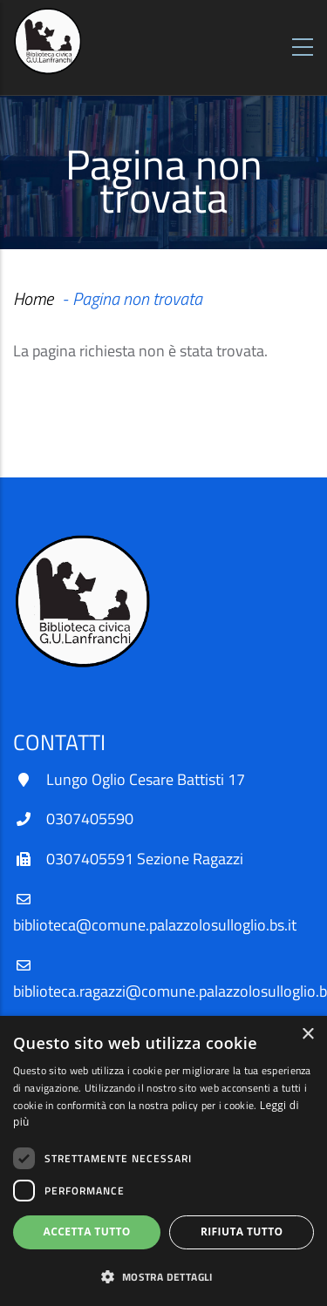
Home (33, 298)
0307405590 (89, 818)
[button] (163, 1277)
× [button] (307, 1034)
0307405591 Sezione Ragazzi (144, 858)
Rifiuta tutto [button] (242, 1231)
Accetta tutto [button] (87, 1231)
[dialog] (163, 1161)
